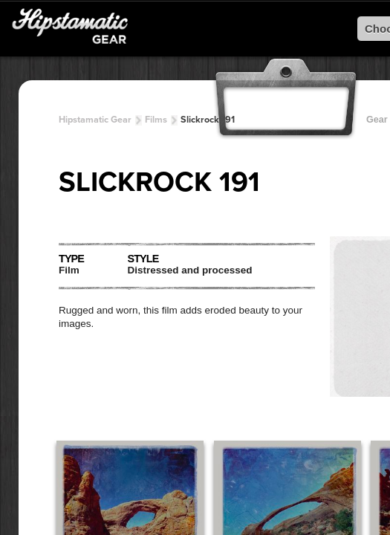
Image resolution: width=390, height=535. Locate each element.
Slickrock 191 (208, 120)
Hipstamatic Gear (95, 120)
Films (156, 120)
